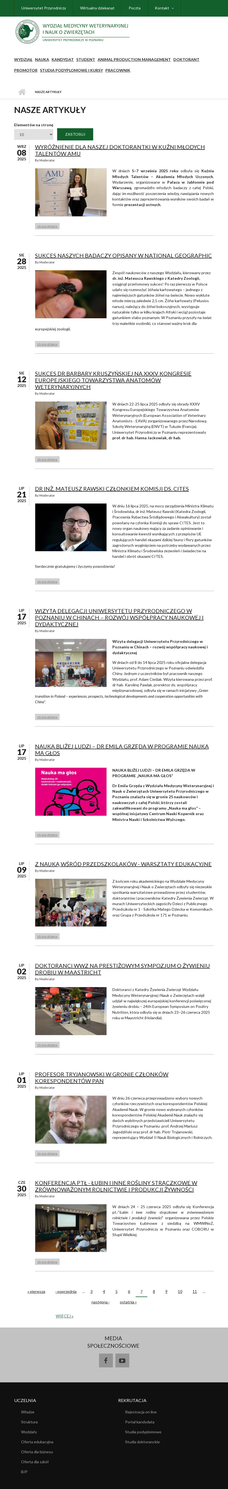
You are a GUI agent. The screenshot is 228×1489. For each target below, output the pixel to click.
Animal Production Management (134, 59)
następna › (101, 1302)
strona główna (47, 226)
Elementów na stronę (33, 124)
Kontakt (162, 8)
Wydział (23, 59)
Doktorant (186, 59)
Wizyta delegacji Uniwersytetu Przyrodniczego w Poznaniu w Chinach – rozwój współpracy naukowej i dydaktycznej (119, 617)
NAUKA (42, 59)
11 (194, 1291)
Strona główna (21, 92)
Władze (27, 1412)
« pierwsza (36, 1291)
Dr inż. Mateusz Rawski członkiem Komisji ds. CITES (112, 488)
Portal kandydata (139, 1421)
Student (85, 59)
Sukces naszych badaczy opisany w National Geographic (123, 255)
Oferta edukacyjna (37, 1441)
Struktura (29, 1421)
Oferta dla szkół (35, 1461)
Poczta (135, 8)
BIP (24, 1471)
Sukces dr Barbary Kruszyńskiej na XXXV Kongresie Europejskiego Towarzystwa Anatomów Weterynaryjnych (113, 380)
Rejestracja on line (141, 1412)
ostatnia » (128, 1302)
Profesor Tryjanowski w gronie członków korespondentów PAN (101, 1077)
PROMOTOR (25, 70)
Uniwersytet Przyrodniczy (43, 8)
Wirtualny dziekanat (97, 8)
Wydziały (29, 1431)
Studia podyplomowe (143, 1431)
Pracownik (117, 70)
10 (180, 1291)
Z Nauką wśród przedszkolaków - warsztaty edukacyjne (123, 864)
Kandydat (63, 59)
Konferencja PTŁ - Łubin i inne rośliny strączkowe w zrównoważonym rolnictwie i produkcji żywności (116, 1186)
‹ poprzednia (66, 1291)
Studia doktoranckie (142, 1441)
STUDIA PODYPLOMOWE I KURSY (71, 70)
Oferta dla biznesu (37, 1451)
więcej (64, 1315)
